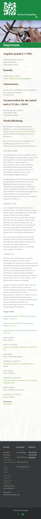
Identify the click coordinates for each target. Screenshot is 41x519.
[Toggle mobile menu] (36, 17)
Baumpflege (20, 452)
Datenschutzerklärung (11, 495)
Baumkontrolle (20, 462)
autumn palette (9, 397)
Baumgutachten (20, 467)
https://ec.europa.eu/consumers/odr (22, 132)
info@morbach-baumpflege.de (20, 78)
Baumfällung (20, 457)
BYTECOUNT (7, 404)
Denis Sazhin (19, 316)
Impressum (7, 492)
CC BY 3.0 (13, 319)
